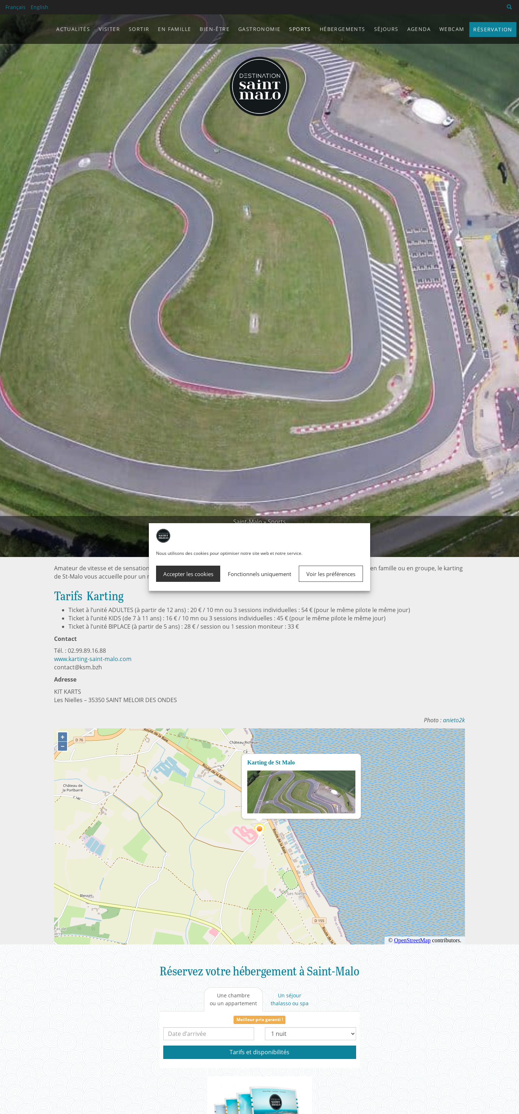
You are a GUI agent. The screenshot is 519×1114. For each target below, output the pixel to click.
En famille (174, 29)
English (39, 7)
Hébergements (342, 29)
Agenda (419, 29)
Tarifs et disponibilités (259, 1052)
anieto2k (454, 720)
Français (15, 7)
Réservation (492, 29)
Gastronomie (259, 29)
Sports (277, 522)
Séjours (386, 29)
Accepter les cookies (188, 574)
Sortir (139, 29)
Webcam (451, 29)
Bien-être (215, 29)
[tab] (233, 999)
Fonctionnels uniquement (259, 574)
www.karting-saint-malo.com (93, 659)
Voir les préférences (330, 574)
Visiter (109, 29)
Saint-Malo (247, 522)
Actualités (73, 29)
